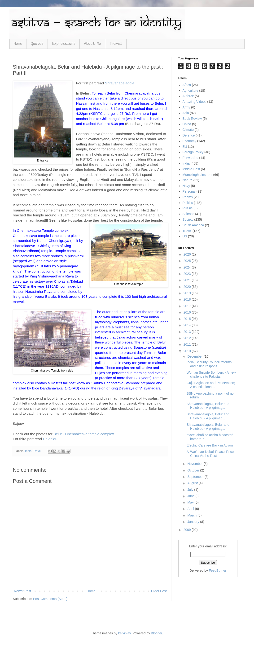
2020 (188, 287)
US (185, 236)
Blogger (156, 633)
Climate (188, 130)
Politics (188, 203)
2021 (188, 280)
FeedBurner (217, 570)
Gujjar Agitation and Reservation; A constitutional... (211, 385)
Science (188, 214)
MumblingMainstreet (197, 175)
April (191, 509)
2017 (188, 306)
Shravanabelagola (119, 83)
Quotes (37, 44)
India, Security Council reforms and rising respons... (209, 364)
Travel (115, 44)
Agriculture (190, 90)
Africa (187, 85)
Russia (188, 208)
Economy (189, 141)
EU (185, 147)
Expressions (63, 44)
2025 (188, 261)
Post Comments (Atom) (50, 599)
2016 (188, 312)
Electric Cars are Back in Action (210, 445)
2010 (188, 351)
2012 (188, 338)
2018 (188, 299)
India (28, 451)
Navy (186, 186)
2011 (188, 344)
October (193, 470)
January (193, 522)
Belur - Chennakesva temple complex (83, 434)
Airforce (188, 96)
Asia (186, 113)
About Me (92, 44)
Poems (188, 197)
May (190, 502)
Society (188, 219)
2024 (188, 267)
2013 (188, 332)
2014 (188, 325)
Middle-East (191, 169)
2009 (188, 530)
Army (186, 107)
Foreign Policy (193, 152)
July (190, 490)
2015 (188, 319)
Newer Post (22, 591)
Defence (189, 135)
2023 (188, 274)
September (195, 477)
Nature (188, 180)
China (187, 124)
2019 (188, 293)
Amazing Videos (194, 101)
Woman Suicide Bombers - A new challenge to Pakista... (211, 374)
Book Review (192, 118)
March (192, 515)
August (192, 483)
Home (18, 44)
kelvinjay (124, 633)
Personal (189, 191)
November (195, 464)
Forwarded (190, 158)
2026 (188, 254)
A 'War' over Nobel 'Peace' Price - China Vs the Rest (211, 454)
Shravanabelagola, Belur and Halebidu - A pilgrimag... (208, 406)
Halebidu (50, 439)
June (191, 496)
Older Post (159, 591)
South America (193, 225)
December (195, 356)
